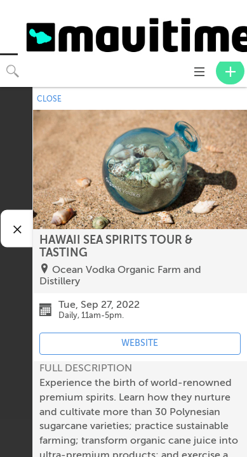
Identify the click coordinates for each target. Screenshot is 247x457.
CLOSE (49, 99)
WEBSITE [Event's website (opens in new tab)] (139, 343)
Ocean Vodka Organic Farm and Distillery (120, 275)
